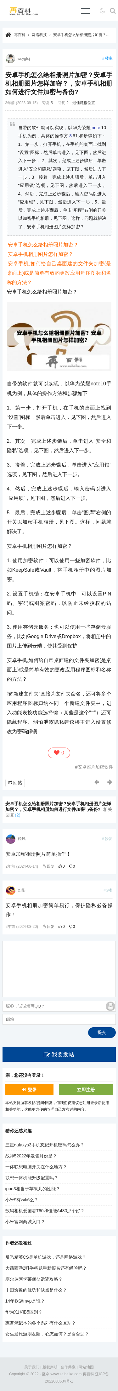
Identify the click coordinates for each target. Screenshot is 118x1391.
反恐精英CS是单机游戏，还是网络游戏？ (45, 1257)
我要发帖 (63, 1054)
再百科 (19, 35)
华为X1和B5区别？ (23, 1311)
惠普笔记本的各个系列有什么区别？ (40, 1322)
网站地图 (86, 1367)
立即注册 (86, 1089)
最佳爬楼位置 (83, 103)
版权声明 (50, 1367)
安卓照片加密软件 (95, 767)
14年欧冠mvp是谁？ (25, 1301)
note (96, 127)
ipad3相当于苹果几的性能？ (32, 1188)
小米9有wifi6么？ (22, 1199)
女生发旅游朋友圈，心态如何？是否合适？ (47, 1333)
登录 (32, 1089)
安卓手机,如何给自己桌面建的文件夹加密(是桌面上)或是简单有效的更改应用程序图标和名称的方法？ (59, 273)
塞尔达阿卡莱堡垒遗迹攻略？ (34, 1279)
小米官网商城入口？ (25, 1221)
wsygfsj (24, 58)
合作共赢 (68, 1367)
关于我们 (31, 1367)
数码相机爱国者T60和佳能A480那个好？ (45, 1210)
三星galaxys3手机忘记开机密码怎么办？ (44, 1144)
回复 (50, 866)
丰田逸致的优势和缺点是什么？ (36, 1290)
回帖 (17, 782)
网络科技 (39, 35)
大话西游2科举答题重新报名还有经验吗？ (46, 1268)
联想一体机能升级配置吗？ (31, 1177)
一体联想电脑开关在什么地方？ (36, 1166)
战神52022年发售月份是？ (31, 1155)
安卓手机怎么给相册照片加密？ (43, 244)
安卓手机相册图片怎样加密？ (40, 254)
